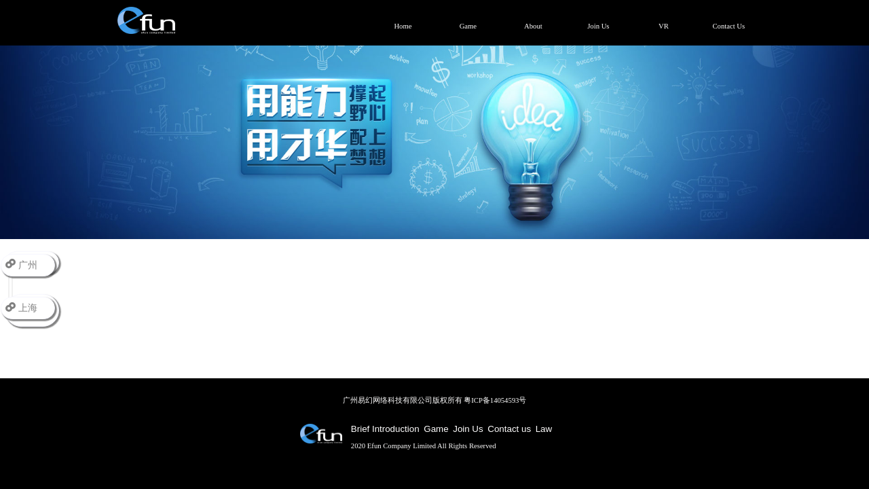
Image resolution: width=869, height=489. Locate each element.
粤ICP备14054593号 (495, 400)
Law (544, 429)
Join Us (468, 429)
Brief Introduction (385, 429)
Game (436, 429)
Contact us (509, 429)
